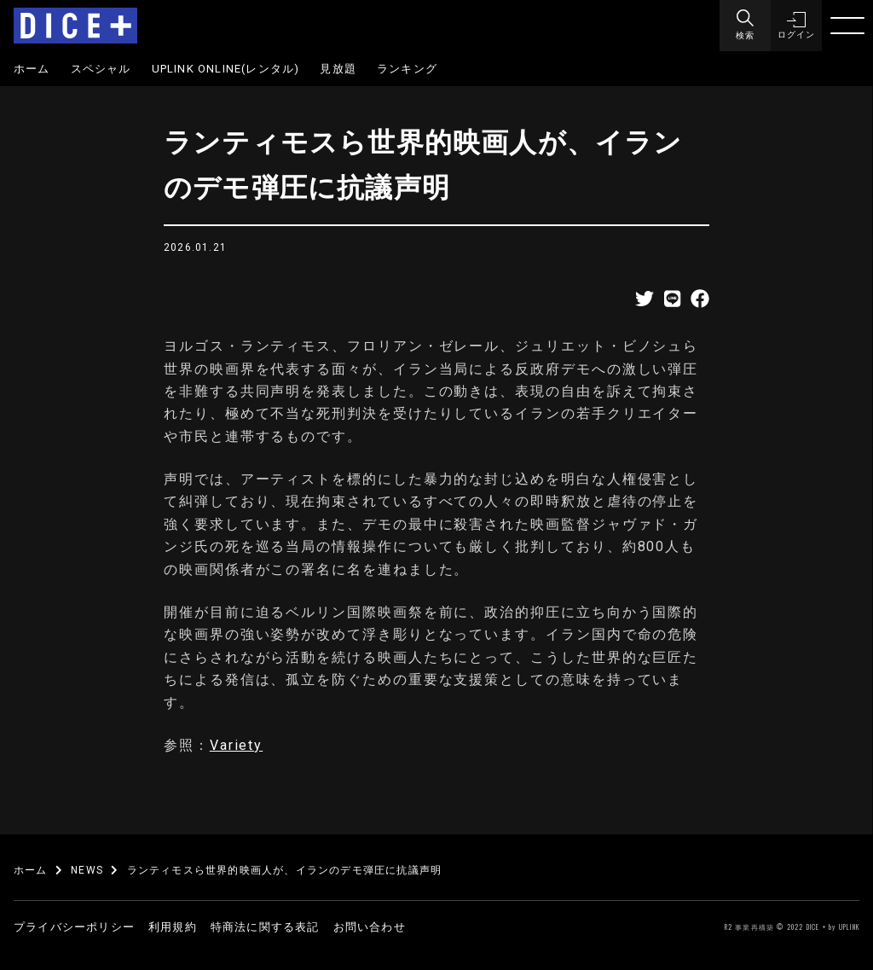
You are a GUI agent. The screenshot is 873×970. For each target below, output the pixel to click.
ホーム (32, 68)
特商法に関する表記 (265, 927)
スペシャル (101, 68)
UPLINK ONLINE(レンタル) (226, 68)
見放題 (338, 68)
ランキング (407, 68)
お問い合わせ (369, 927)
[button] (796, 25)
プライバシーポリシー (74, 927)
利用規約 (172, 927)
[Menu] (745, 25)
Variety (236, 745)
